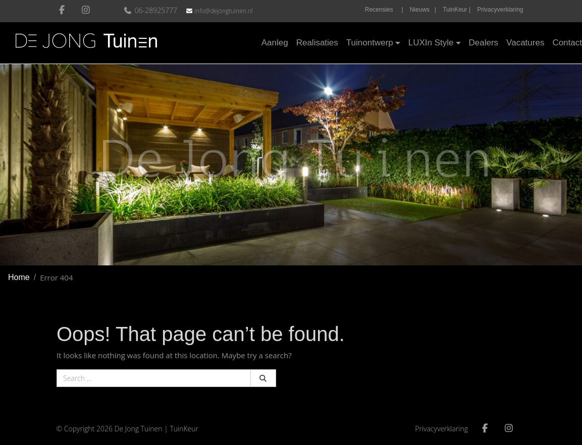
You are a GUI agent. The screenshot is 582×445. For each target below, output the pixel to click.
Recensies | (384, 9)
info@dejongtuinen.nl (223, 11)
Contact (567, 42)
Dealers (484, 42)
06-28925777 (151, 10)
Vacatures (525, 42)
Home (19, 277)
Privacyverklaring (500, 9)
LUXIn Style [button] (431, 42)
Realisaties (317, 42)
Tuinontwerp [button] (369, 42)
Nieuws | (423, 9)
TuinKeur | (456, 9)
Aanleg (274, 42)
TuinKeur (184, 428)
